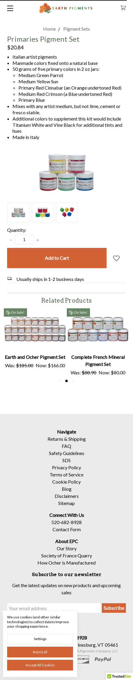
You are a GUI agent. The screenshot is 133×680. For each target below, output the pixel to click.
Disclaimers (67, 500)
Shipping (77, 443)
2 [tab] (66, 381)
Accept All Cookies (40, 665)
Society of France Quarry (66, 560)
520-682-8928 (66, 526)
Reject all (40, 652)
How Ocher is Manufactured (66, 567)
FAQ (66, 450)
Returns (55, 443)
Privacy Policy (66, 472)
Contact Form (67, 534)
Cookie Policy (66, 486)
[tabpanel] (35, 342)
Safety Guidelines (66, 457)
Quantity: (16, 230)
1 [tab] (59, 381)
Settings (40, 639)
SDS (66, 465)
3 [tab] (73, 381)
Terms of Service (66, 479)
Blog (67, 493)
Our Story (67, 553)
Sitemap (66, 507)
